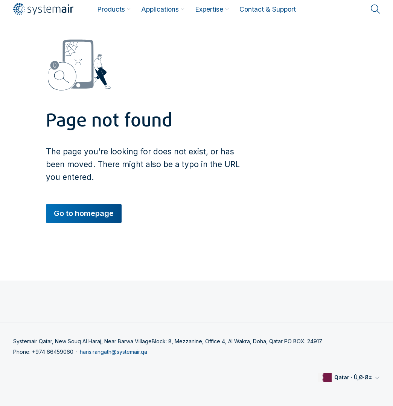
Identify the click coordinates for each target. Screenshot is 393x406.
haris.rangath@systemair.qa (113, 352)
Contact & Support (267, 9)
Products (114, 9)
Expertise (212, 9)
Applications (162, 9)
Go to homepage (84, 213)
